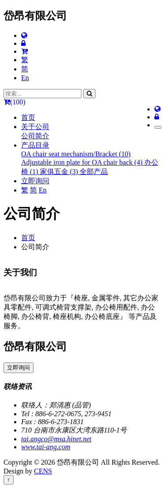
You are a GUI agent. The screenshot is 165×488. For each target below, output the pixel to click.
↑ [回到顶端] (8, 480)
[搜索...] (42, 93)
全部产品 (94, 171)
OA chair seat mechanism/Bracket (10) (76, 154)
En (25, 77)
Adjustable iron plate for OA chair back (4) (82, 162)
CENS (43, 471)
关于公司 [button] (35, 126)
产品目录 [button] (35, 145)
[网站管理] (23, 43)
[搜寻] (89, 93)
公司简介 (35, 136)
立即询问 (35, 181)
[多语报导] (24, 35)
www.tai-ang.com (45, 447)
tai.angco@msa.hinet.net (56, 439)
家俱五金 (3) (60, 171)
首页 (28, 117)
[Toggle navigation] (157, 127)
